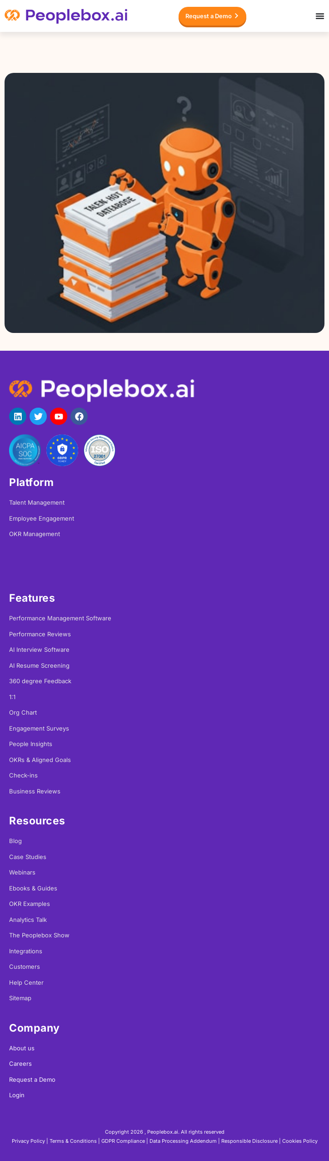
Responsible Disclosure (249, 1141)
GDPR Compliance (123, 1141)
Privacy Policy (28, 1141)
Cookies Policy (300, 1141)
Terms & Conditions (73, 1141)
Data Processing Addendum (183, 1141)
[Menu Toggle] (319, 15)
